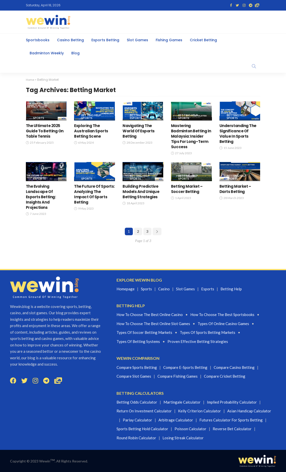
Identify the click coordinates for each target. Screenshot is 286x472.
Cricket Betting (203, 40)
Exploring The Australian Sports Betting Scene (91, 131)
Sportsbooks (37, 40)
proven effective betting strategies (197, 341)
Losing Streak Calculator (183, 437)
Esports (207, 288)
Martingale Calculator (182, 402)
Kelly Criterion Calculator (199, 411)
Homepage (126, 288)
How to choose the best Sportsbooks (222, 314)
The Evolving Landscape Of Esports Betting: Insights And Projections (41, 196)
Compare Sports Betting (137, 367)
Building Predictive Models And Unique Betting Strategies (141, 191)
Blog (75, 53)
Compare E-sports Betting (185, 367)
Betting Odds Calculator (137, 402)
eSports (136, 117)
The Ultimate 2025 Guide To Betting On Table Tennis (45, 131)
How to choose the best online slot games (153, 323)
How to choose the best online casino (150, 314)
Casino (164, 288)
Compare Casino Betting (234, 367)
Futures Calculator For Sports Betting (231, 419)
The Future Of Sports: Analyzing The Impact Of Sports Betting (94, 194)
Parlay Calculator (137, 419)
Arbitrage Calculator (175, 419)
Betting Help (91, 114)
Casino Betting (70, 40)
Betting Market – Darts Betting (235, 188)
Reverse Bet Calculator (232, 428)
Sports (38, 117)
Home (30, 79)
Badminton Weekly (47, 53)
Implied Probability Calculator (232, 402)
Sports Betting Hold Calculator (142, 428)
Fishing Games (169, 40)
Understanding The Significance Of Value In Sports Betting (237, 133)
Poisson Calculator (190, 428)
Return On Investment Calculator (144, 411)
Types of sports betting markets (207, 332)
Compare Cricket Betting (224, 376)
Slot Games (137, 40)
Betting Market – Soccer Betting (187, 188)
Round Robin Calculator (136, 437)
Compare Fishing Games (177, 376)
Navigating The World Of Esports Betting (139, 131)
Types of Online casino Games (223, 323)
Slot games (185, 288)
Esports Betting (105, 40)
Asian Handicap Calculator (249, 411)
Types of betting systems (138, 341)
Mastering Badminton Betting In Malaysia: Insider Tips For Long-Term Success (191, 136)
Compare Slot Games (134, 376)
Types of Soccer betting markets (144, 332)
